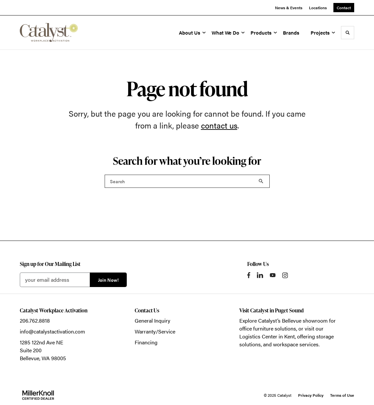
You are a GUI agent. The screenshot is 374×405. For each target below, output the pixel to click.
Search (261, 181)
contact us (219, 125)
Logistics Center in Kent (267, 336)
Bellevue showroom (305, 320)
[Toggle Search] (347, 32)
